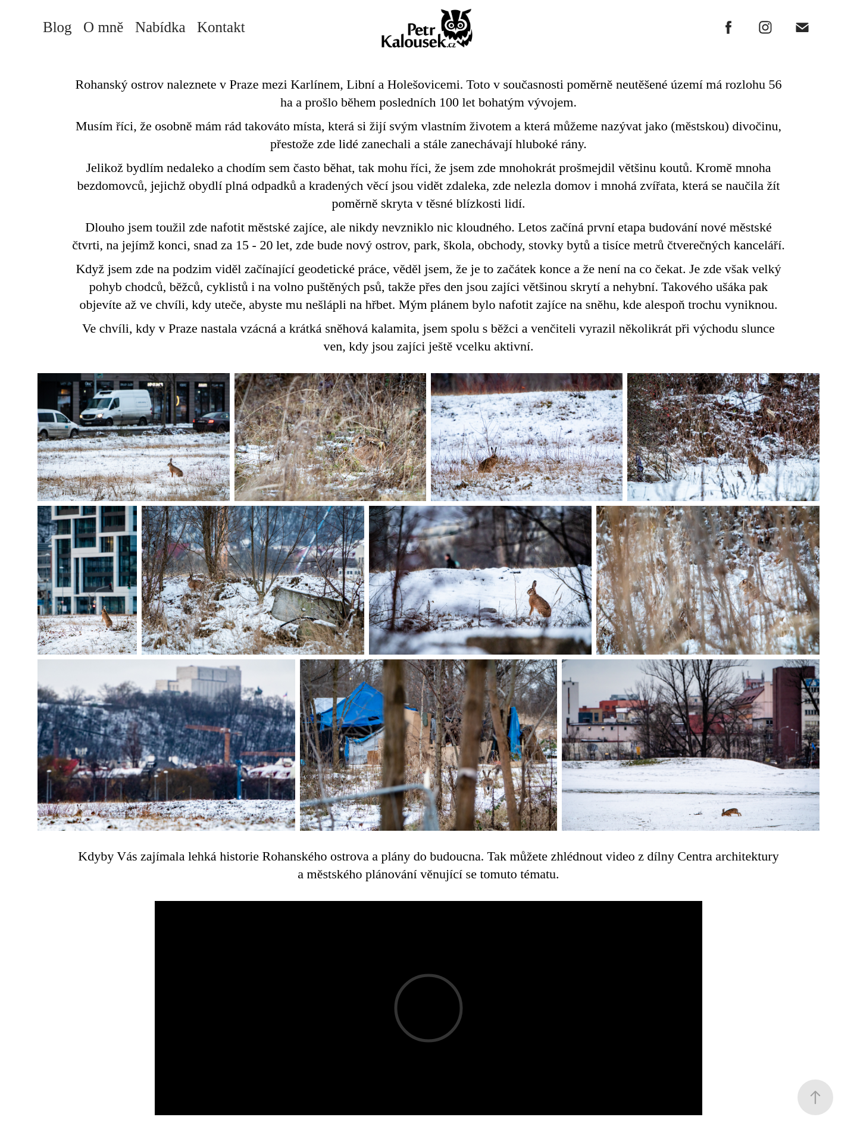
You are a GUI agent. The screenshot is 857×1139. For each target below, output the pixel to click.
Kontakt (221, 27)
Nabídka (160, 27)
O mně (103, 27)
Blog (57, 27)
